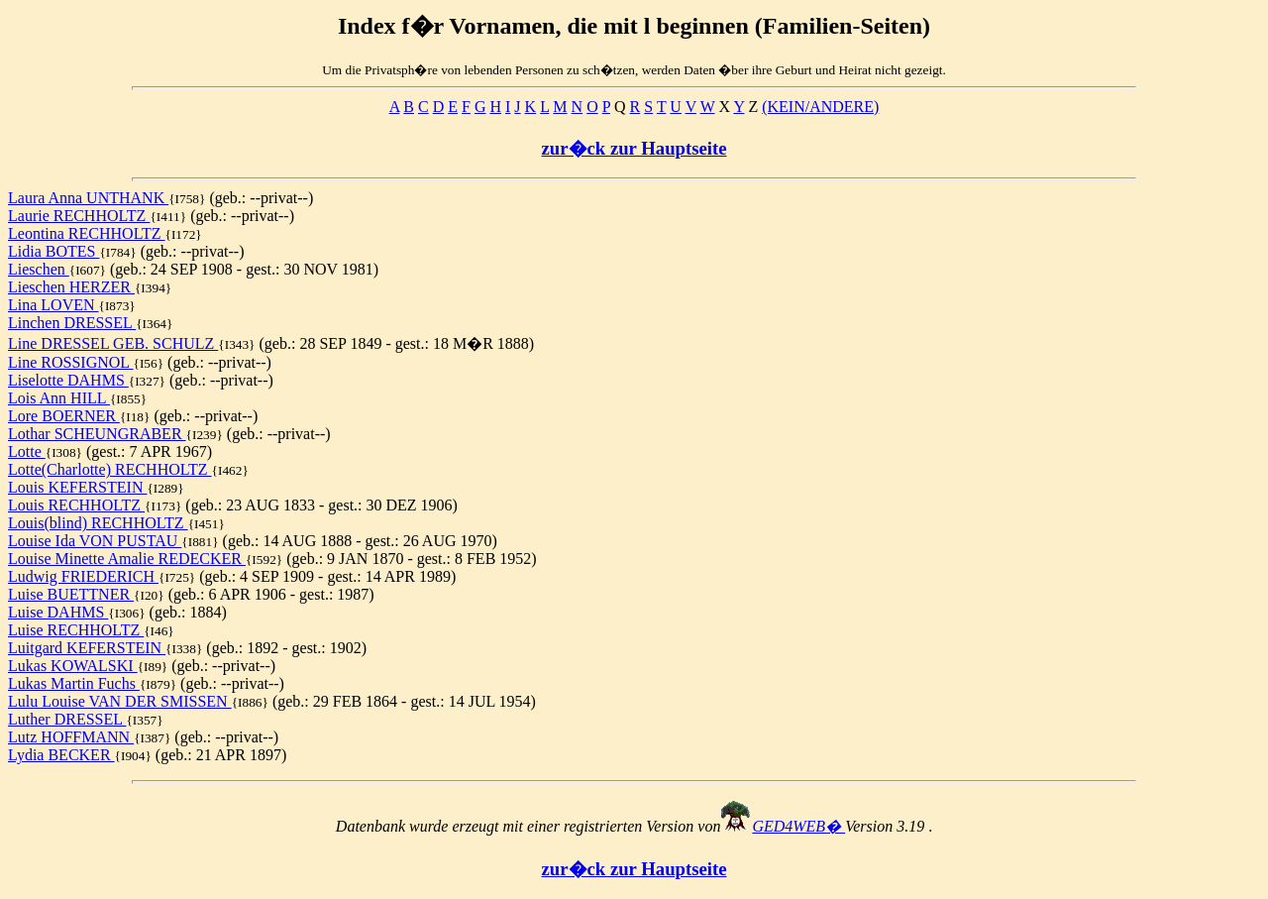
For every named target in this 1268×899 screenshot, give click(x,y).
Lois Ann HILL (59, 398)
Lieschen (38, 269)
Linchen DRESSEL (72, 322)
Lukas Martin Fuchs (74, 683)
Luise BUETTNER (71, 594)
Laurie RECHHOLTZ (79, 215)
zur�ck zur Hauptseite (634, 148)
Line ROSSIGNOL (71, 362)
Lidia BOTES (53, 251)
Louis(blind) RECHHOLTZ (98, 522)
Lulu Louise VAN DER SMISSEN (120, 701)
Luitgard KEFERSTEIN (86, 647)
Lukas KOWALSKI (73, 665)
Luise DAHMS (58, 612)
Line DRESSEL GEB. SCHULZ (113, 343)
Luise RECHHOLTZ (76, 629)
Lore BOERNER (64, 415)
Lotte (27, 451)
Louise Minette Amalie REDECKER (127, 558)
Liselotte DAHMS (68, 380)
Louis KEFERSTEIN (77, 487)
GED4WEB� (798, 826)
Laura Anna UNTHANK (88, 197)
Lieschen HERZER (71, 287)
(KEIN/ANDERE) (820, 106)
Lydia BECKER (61, 754)
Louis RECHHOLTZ (76, 505)
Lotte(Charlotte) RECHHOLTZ (110, 469)
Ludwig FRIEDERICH (83, 576)
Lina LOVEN (53, 304)
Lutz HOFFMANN (71, 737)
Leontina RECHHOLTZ (86, 233)
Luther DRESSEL (67, 719)
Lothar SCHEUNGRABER (97, 433)
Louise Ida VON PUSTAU (94, 540)
